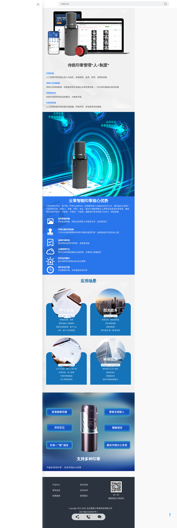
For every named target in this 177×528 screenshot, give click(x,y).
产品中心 (56, 484)
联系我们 (84, 495)
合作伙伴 (84, 490)
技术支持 (84, 484)
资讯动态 (56, 490)
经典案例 (56, 495)
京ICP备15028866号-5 (88, 511)
